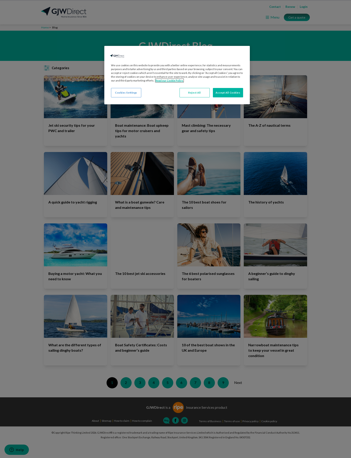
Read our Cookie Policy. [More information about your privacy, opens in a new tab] (169, 80)
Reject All (194, 92)
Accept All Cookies (228, 92)
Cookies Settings (126, 92)
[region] (177, 75)
